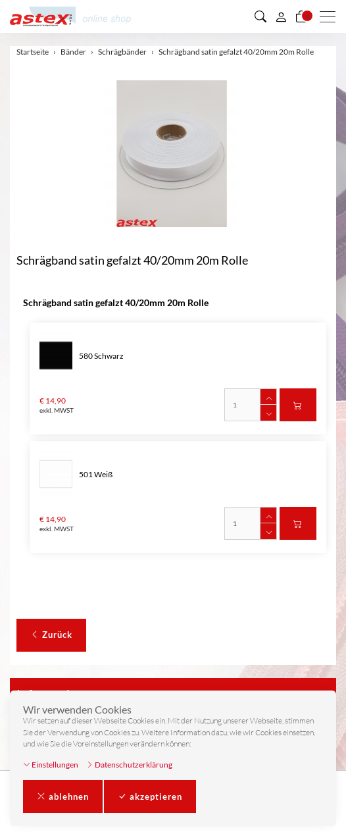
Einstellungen (50, 765)
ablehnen (63, 796)
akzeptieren (150, 796)
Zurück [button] (51, 634)
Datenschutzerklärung (129, 765)
